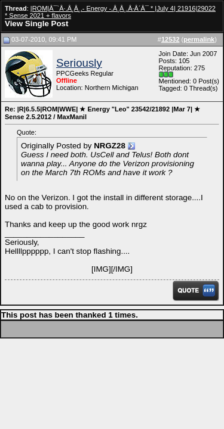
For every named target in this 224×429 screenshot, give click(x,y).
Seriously (79, 63)
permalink (198, 39)
